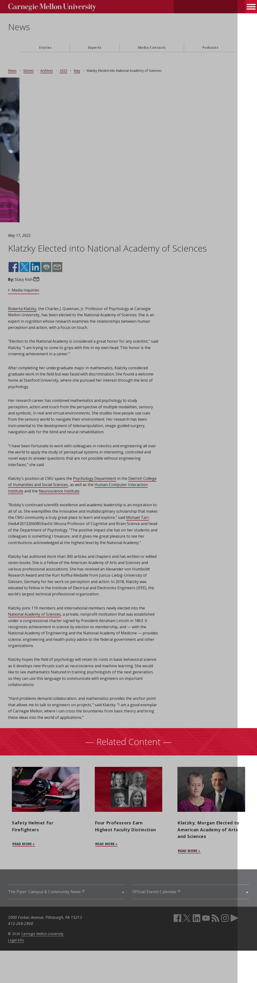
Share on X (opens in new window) (37, 267)
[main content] (128, 489)
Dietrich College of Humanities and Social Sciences (65, 497)
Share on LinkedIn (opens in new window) (48, 267)
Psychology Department (107, 491)
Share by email (69, 267)
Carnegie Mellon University (54, 966)
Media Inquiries (38, 290)
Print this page (59, 267)
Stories (45, 47)
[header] (128, 30)
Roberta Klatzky (35, 308)
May (89, 70)
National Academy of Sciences (54, 645)
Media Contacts (152, 47)
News (32, 27)
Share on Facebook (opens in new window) (26, 267)
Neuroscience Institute (111, 503)
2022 (76, 70)
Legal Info (29, 972)
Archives (59, 70)
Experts (94, 47)
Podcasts (210, 47)
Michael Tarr (64, 536)
